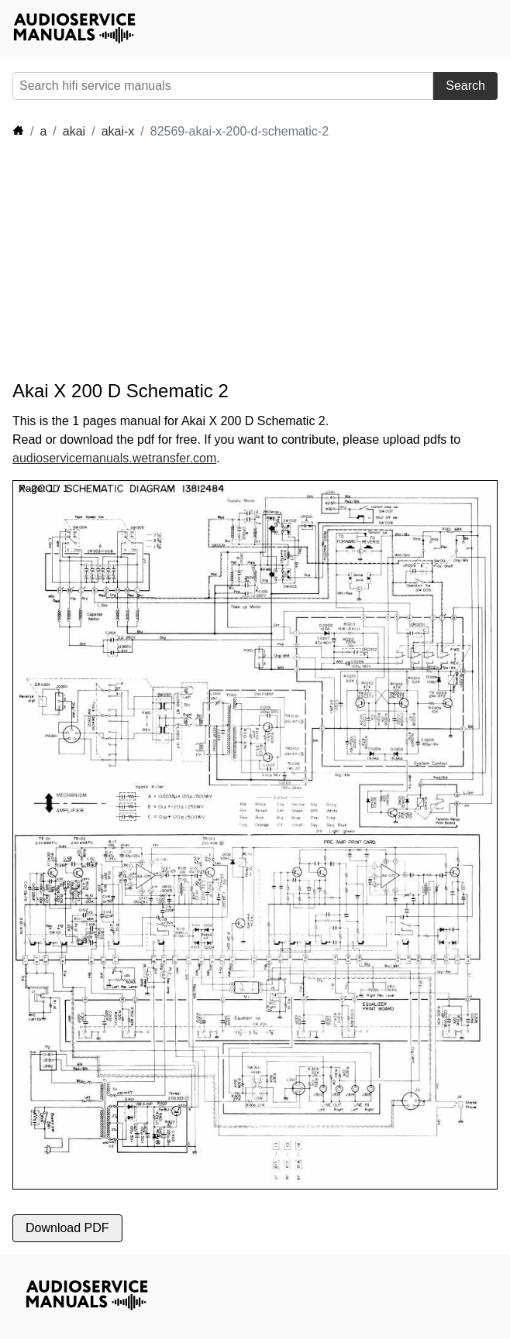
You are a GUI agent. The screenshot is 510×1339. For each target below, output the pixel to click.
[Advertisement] (151, 260)
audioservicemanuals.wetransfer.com (114, 458)
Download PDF (67, 1227)
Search (465, 85)
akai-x (118, 131)
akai (74, 131)
